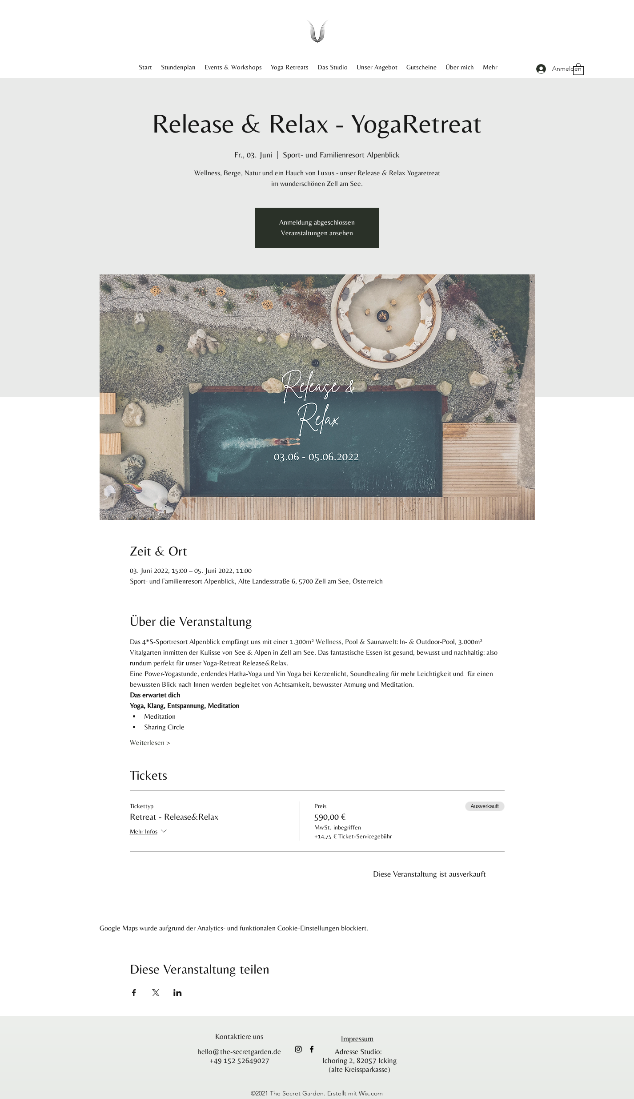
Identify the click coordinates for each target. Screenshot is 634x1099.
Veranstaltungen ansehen (317, 233)
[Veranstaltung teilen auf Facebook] (134, 992)
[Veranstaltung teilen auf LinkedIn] (177, 992)
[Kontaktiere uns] (239, 1036)
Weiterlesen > (150, 742)
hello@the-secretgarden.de (239, 1051)
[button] (578, 68)
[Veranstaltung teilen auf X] (156, 992)
